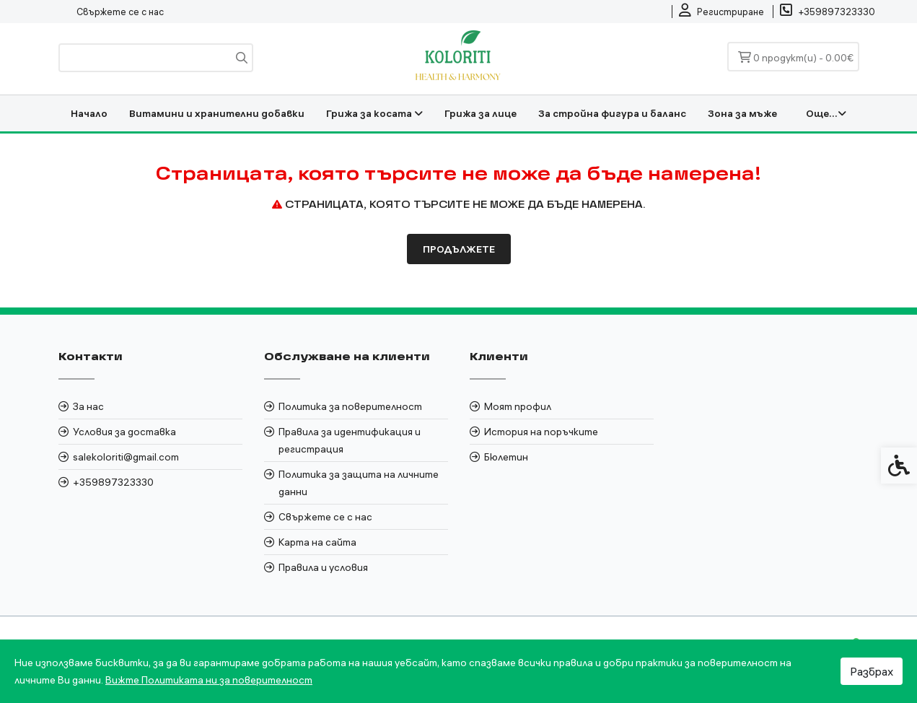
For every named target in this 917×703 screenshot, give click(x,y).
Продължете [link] (459, 249)
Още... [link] (826, 113)
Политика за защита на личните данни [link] (358, 483)
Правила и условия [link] (323, 567)
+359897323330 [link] (113, 482)
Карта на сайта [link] (317, 542)
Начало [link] (89, 113)
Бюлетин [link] (506, 456)
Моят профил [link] (517, 406)
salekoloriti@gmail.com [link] (126, 456)
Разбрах (871, 671)
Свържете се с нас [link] (120, 11)
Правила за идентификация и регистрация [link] (349, 440)
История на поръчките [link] (541, 431)
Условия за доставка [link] (124, 431)
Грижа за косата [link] (374, 113)
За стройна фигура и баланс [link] (612, 113)
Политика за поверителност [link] (350, 406)
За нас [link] (88, 406)
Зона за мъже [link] (742, 113)
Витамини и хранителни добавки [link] (216, 113)
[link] (721, 11)
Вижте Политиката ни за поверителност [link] (208, 679)
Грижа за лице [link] (480, 113)
